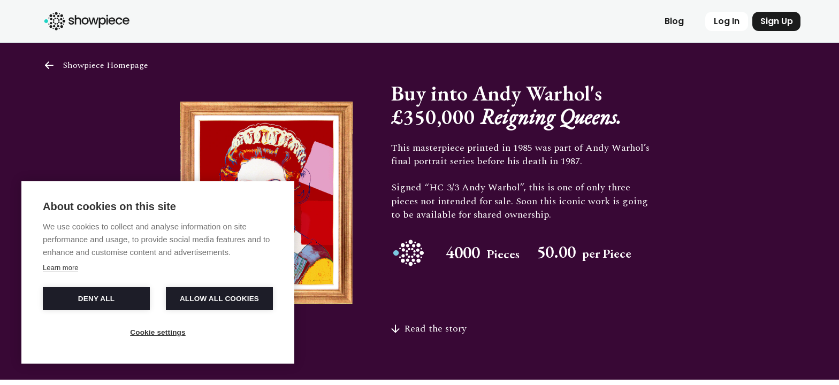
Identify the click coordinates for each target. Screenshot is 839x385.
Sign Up (776, 21)
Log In (726, 21)
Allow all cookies (219, 299)
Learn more (60, 268)
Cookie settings (158, 332)
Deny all (96, 299)
